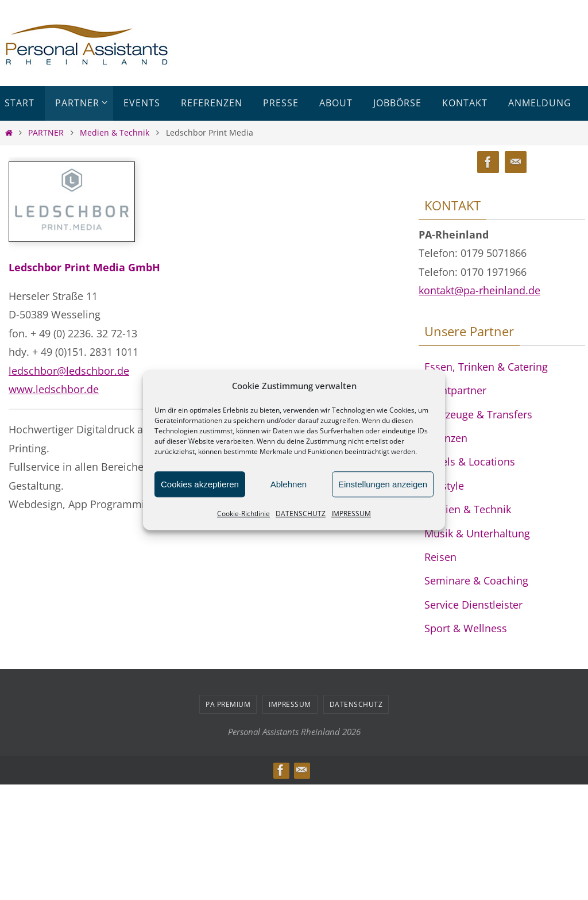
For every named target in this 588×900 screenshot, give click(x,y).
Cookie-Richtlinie (243, 513)
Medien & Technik (114, 132)
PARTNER (46, 132)
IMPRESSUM (351, 513)
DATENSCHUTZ (301, 513)
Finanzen (445, 438)
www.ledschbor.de (54, 389)
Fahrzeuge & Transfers (478, 414)
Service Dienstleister (473, 604)
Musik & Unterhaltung (477, 533)
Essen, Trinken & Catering (486, 367)
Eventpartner (455, 390)
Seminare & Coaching (476, 580)
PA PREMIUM (228, 704)
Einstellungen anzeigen (382, 484)
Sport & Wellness (465, 628)
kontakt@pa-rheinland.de (479, 290)
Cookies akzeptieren (200, 484)
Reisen (440, 557)
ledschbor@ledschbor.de (69, 371)
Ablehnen (288, 484)
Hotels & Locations (469, 461)
